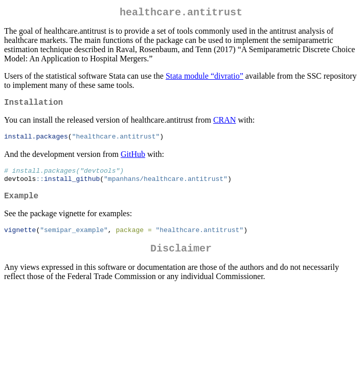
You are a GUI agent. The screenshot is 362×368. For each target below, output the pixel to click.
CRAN (224, 124)
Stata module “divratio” (204, 78)
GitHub (133, 158)
